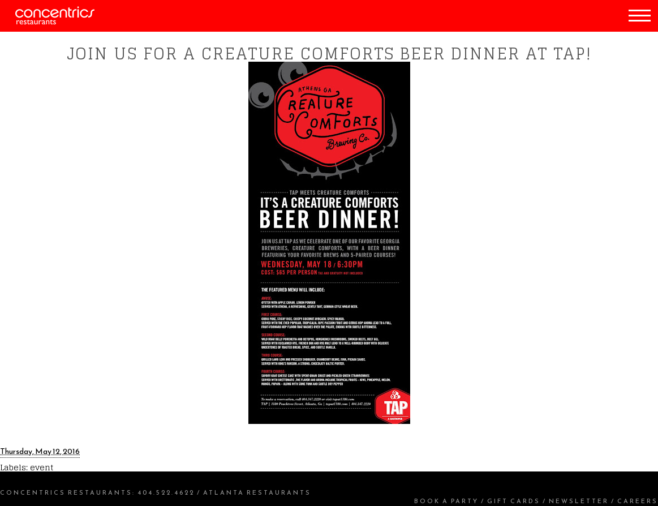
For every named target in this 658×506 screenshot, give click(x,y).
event (41, 467)
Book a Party (446, 500)
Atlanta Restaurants (257, 492)
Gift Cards (513, 500)
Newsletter (579, 500)
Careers (637, 500)
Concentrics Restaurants (66, 492)
